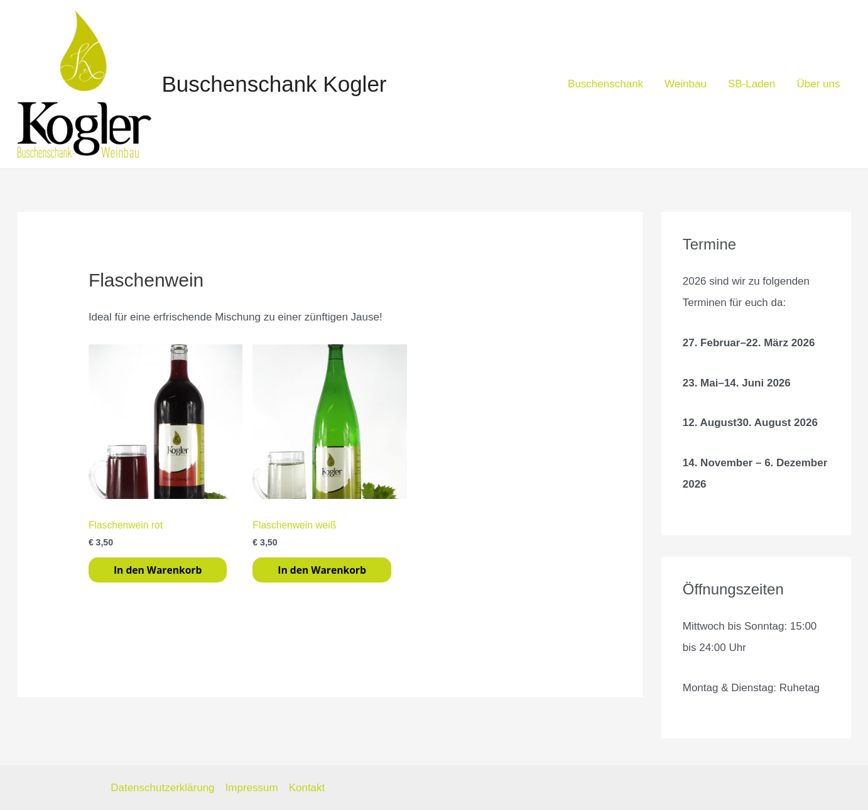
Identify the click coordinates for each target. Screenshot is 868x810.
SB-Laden (752, 84)
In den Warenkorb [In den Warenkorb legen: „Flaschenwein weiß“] (322, 570)
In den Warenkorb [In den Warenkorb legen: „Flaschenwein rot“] (158, 570)
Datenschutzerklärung (162, 788)
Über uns (818, 84)
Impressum (251, 788)
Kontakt (307, 788)
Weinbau (686, 84)
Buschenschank (605, 84)
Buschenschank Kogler (274, 84)
